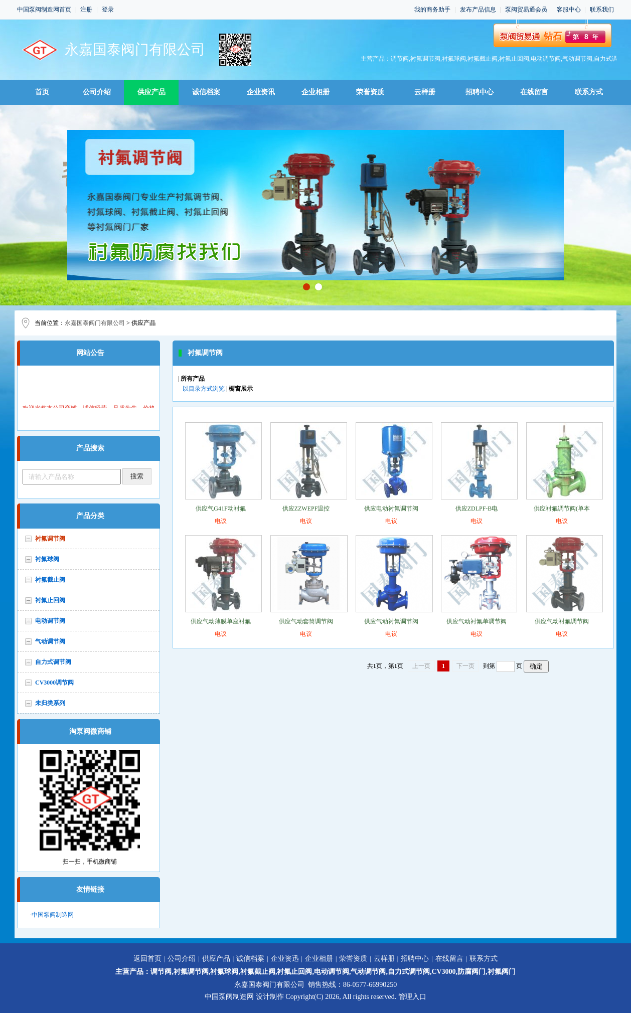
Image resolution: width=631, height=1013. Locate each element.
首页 (42, 92)
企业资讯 (261, 92)
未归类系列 (50, 703)
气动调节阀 (50, 641)
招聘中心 (479, 92)
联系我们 (602, 9)
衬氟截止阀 (50, 579)
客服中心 (569, 9)
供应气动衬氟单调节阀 (476, 621)
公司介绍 (97, 92)
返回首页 (147, 958)
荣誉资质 (370, 92)
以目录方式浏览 (204, 388)
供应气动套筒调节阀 (306, 621)
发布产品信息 (478, 9)
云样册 (424, 92)
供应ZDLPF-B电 (476, 508)
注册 (86, 9)
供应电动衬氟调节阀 (391, 508)
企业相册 (315, 92)
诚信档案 (206, 92)
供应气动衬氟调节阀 (391, 621)
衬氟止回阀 (50, 600)
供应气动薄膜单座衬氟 (221, 621)
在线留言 (534, 92)
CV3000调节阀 (54, 682)
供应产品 (151, 92)
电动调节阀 (50, 620)
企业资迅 (285, 958)
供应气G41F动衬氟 (220, 508)
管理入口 (412, 996)
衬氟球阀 (47, 559)
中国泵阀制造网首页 (44, 9)
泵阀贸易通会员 (526, 9)
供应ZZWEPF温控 (306, 508)
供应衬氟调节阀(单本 (562, 508)
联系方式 (589, 92)
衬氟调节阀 (50, 538)
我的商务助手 (432, 9)
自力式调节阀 (53, 661)
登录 (108, 9)
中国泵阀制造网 (53, 914)
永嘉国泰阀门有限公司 (95, 322)
